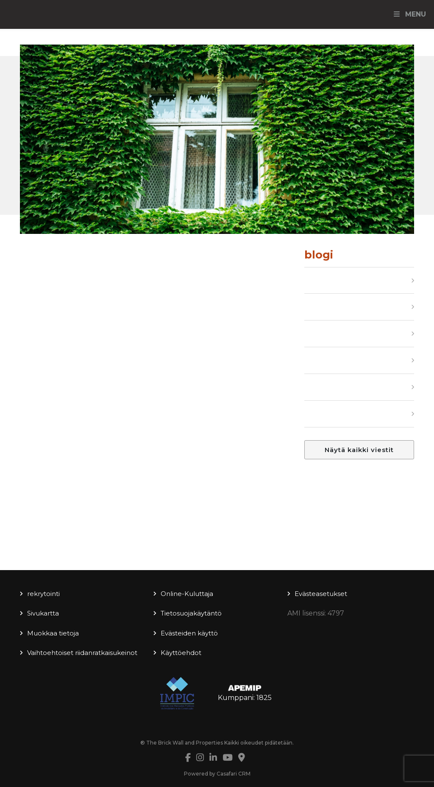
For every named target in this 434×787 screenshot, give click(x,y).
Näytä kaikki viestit (359, 450)
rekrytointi (43, 594)
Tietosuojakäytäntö (191, 613)
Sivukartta (43, 613)
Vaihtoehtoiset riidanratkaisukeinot (82, 653)
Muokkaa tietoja (53, 633)
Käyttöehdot (181, 653)
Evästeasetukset (321, 594)
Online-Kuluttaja (187, 594)
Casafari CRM (233, 773)
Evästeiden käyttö (189, 633)
